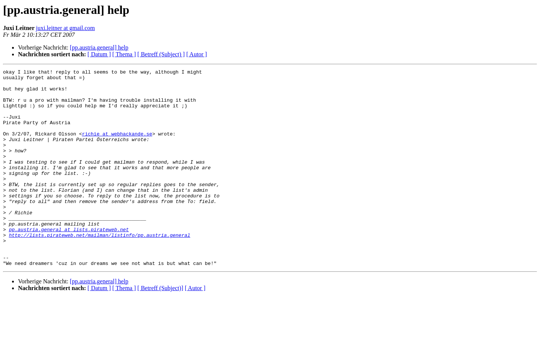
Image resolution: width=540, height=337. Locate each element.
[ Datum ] (99, 54)
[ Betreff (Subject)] (160, 327)
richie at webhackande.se (117, 147)
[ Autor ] (196, 54)
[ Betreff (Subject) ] (160, 54)
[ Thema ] (124, 54)
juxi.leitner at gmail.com (65, 28)
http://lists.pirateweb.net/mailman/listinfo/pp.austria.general (99, 268)
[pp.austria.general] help (99, 47)
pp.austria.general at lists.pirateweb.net (69, 262)
